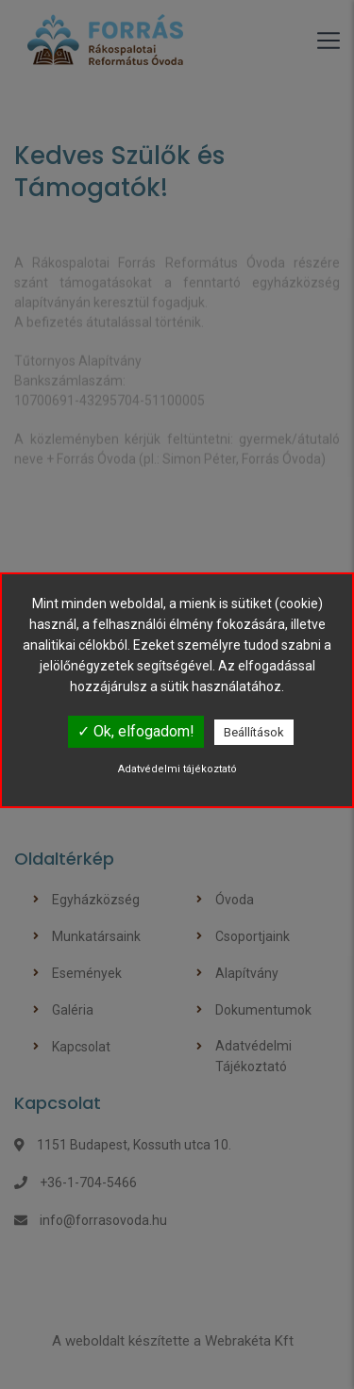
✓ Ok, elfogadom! (135, 731)
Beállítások (254, 732)
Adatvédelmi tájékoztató (177, 769)
